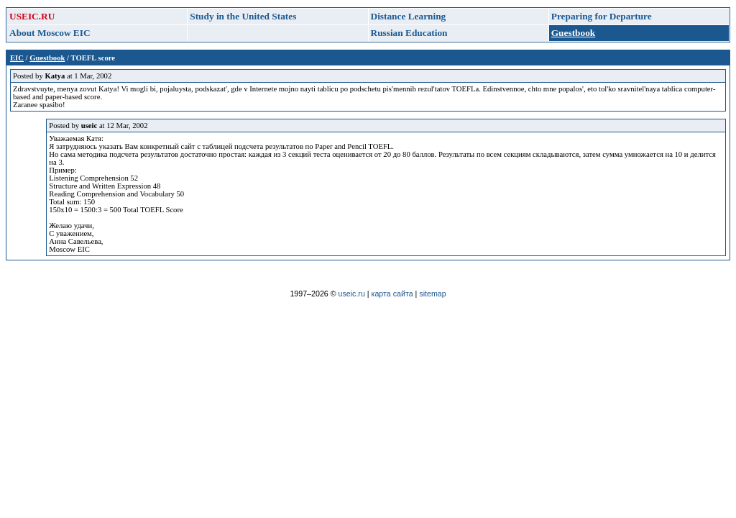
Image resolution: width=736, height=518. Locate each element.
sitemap (432, 293)
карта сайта (392, 293)
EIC (17, 58)
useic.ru (352, 293)
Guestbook (47, 58)
